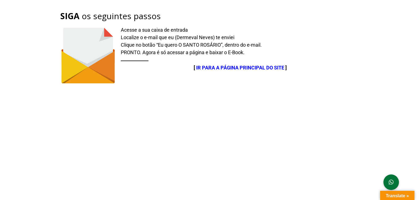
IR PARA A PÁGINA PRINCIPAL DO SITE (240, 68)
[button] (391, 182)
